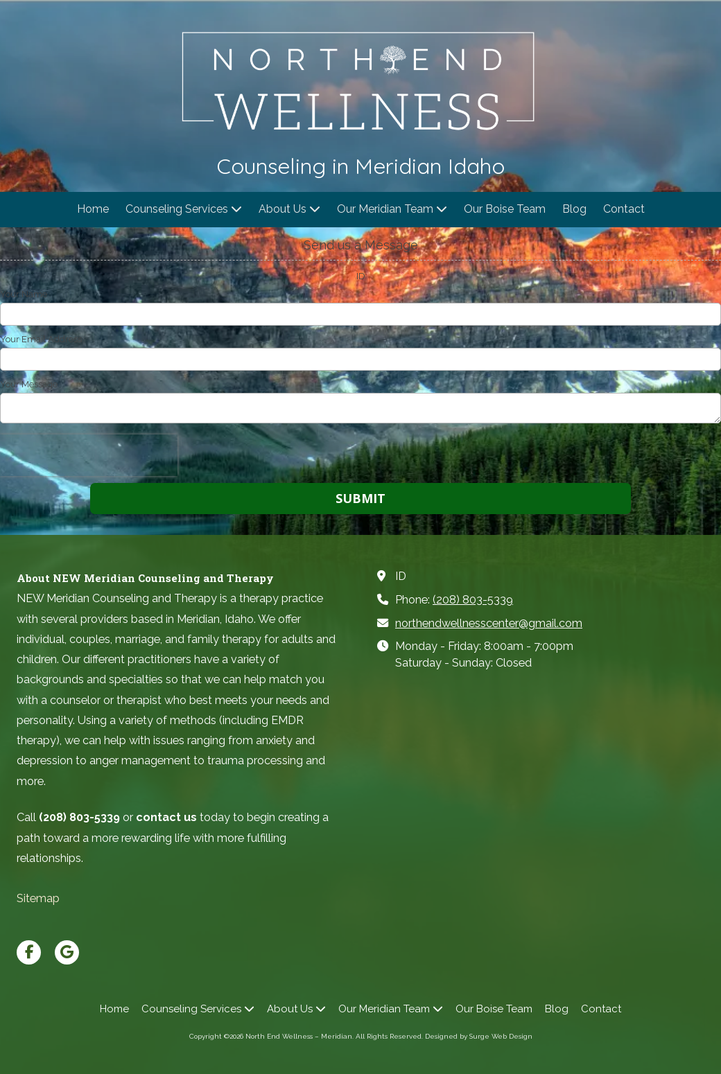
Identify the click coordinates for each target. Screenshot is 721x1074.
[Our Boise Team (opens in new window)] (504, 209)
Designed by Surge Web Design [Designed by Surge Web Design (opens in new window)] (478, 1036)
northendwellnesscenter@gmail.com (488, 623)
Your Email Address (41, 339)
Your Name (23, 294)
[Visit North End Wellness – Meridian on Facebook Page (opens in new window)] (29, 952)
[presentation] (88, 455)
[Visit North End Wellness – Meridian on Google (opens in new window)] (67, 952)
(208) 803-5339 (473, 599)
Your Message (29, 384)
